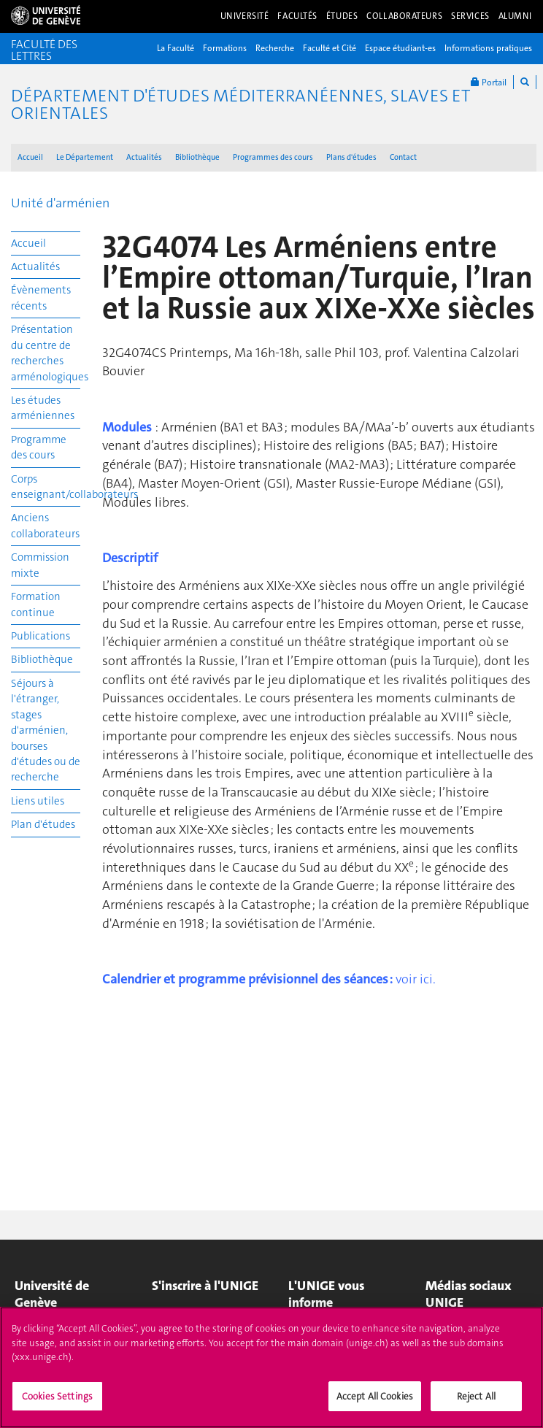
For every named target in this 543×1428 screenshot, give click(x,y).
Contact (403, 157)
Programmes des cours (273, 157)
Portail (489, 82)
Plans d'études (351, 157)
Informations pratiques (488, 48)
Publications (40, 636)
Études (342, 16)
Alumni (515, 16)
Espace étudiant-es (400, 48)
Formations (225, 48)
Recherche (274, 48)
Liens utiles (37, 801)
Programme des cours (38, 447)
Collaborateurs (404, 16)
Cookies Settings (57, 1403)
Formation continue (36, 604)
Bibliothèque (197, 157)
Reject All (476, 1403)
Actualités (144, 157)
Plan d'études (43, 824)
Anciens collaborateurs (45, 525)
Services (470, 16)
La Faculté (175, 48)
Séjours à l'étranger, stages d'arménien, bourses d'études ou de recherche (45, 730)
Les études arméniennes (42, 408)
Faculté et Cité (329, 48)
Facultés (297, 16)
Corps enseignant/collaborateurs (45, 487)
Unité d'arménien (60, 203)
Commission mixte (40, 565)
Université (244, 16)
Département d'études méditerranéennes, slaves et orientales (240, 104)
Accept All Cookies (374, 1403)
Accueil (30, 157)
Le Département (84, 157)
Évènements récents (41, 297)
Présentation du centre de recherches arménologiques (45, 352)
